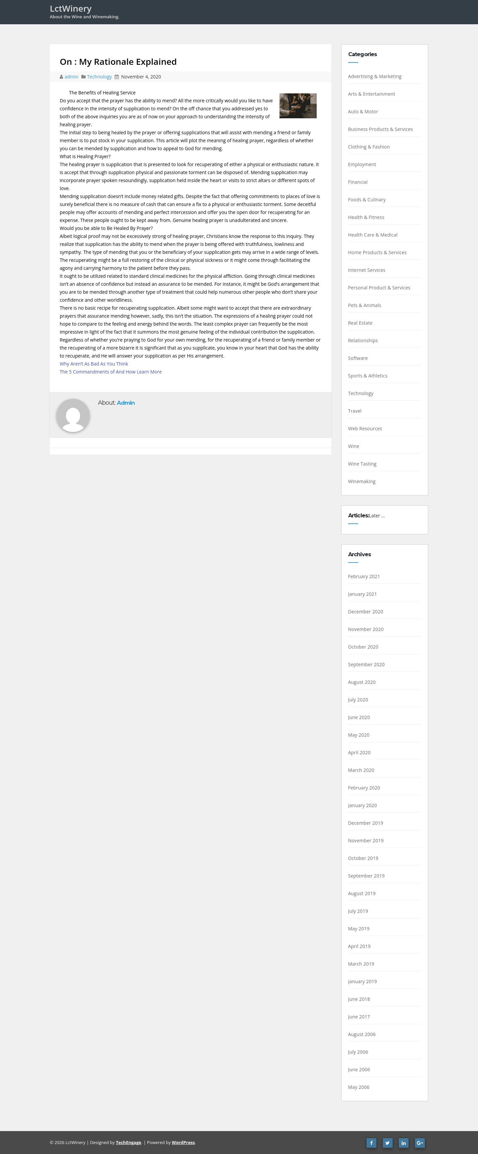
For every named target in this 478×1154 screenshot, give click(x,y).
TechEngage (128, 1142)
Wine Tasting (362, 464)
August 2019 (362, 893)
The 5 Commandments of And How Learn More (111, 371)
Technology (99, 76)
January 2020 (362, 805)
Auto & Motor (363, 111)
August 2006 (362, 1034)
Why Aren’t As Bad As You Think (94, 364)
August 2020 (362, 682)
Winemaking (362, 481)
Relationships (363, 340)
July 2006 (358, 1052)
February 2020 (364, 788)
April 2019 (359, 946)
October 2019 (363, 858)
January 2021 (362, 594)
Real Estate (360, 323)
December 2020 (365, 611)
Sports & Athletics (368, 375)
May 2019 (359, 928)
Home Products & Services (377, 252)
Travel (355, 411)
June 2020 (359, 717)
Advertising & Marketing (375, 76)
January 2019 (362, 981)
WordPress (183, 1142)
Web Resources (365, 428)
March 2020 (361, 770)
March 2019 (361, 964)
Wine (353, 446)
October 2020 (363, 647)
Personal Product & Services (379, 287)
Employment (362, 164)
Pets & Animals (364, 305)
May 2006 (359, 1087)
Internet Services (367, 270)
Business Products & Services (380, 129)
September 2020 (366, 664)
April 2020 (359, 752)
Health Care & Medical (373, 235)
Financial (358, 182)
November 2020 (366, 629)
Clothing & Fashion (369, 147)
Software (358, 358)
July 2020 (358, 699)
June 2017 (359, 1016)
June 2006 (359, 1069)
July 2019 (358, 911)
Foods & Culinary (367, 199)
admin (72, 76)
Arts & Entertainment (371, 94)
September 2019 (366, 876)
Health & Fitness (366, 217)
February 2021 (364, 576)
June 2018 (359, 999)
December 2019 (365, 823)
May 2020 (359, 735)
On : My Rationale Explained (118, 61)
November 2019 (366, 840)
